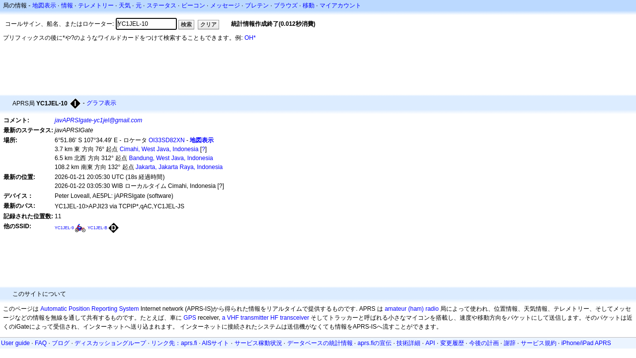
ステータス (161, 5)
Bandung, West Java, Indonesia (171, 158)
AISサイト (215, 343)
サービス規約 (538, 343)
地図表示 (44, 5)
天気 (125, 5)
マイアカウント (340, 5)
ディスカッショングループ (110, 343)
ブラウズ (286, 5)
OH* (250, 37)
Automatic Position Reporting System (89, 308)
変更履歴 (452, 343)
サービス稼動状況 (258, 343)
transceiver (294, 317)
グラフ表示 (101, 102)
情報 (67, 5)
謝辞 (510, 343)
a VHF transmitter (245, 317)
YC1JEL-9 (64, 227)
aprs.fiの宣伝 (375, 343)
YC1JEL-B (97, 227)
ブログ (61, 343)
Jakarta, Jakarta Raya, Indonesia (179, 167)
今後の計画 (484, 343)
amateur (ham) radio (412, 308)
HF (274, 317)
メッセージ (225, 5)
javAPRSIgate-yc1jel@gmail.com (98, 120)
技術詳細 (408, 343)
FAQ (41, 343)
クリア (208, 24)
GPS (189, 317)
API (430, 343)
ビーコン (193, 5)
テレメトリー (96, 5)
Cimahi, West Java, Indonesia (159, 149)
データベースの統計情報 (320, 343)
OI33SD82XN (167, 140)
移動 (309, 5)
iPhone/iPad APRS (586, 343)
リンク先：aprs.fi (174, 343)
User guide (15, 343)
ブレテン (257, 5)
